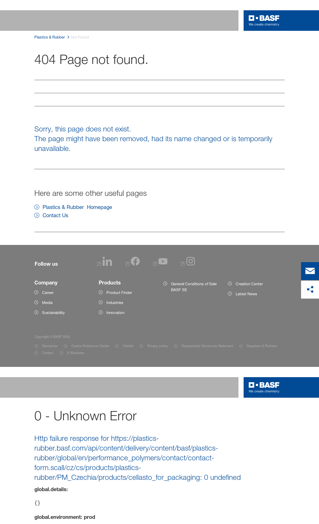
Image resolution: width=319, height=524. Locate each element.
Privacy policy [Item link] (157, 346)
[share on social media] (310, 290)
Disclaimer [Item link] (50, 346)
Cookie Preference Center (90, 346)
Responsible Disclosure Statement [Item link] (207, 346)
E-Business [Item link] (75, 353)
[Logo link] (264, 20)
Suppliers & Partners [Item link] (262, 346)
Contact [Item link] (48, 353)
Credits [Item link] (128, 346)
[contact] (310, 271)
